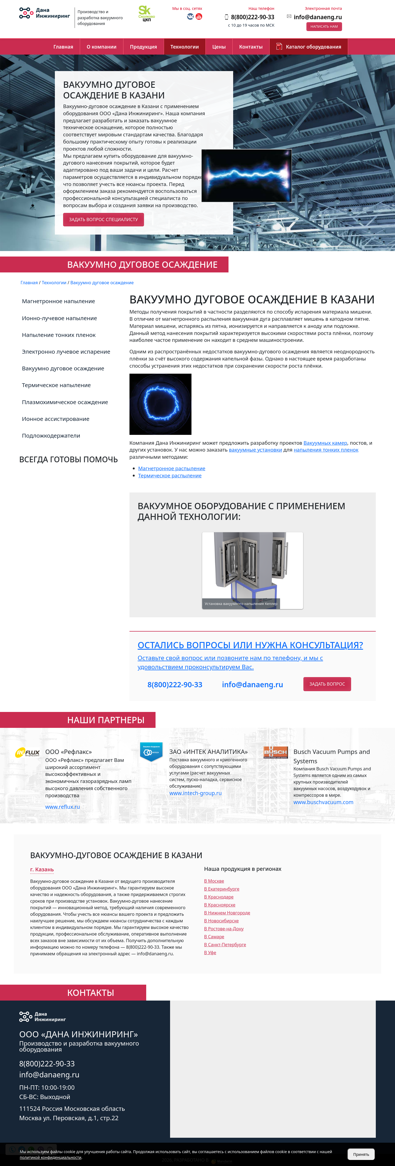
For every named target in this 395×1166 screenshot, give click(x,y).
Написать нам (324, 26)
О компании (102, 46)
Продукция (143, 46)
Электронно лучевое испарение (66, 351)
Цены (219, 46)
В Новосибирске (221, 921)
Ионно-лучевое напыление (59, 318)
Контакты (251, 46)
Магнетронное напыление (58, 301)
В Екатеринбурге (221, 889)
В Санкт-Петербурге (225, 945)
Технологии (185, 46)
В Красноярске (219, 905)
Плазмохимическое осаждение (65, 402)
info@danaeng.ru (318, 17)
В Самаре (214, 937)
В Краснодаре (218, 897)
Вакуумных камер (325, 442)
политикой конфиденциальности (50, 1157)
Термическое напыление (56, 385)
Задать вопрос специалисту (103, 219)
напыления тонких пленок (326, 449)
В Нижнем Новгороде (227, 913)
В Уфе (210, 953)
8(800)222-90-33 (175, 684)
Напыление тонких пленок (59, 335)
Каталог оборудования (314, 46)
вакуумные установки (255, 449)
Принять (361, 1154)
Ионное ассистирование (55, 419)
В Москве (214, 881)
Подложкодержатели (51, 435)
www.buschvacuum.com (324, 802)
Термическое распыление (170, 475)
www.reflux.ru (62, 806)
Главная (63, 46)
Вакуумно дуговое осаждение (63, 368)
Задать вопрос (327, 684)
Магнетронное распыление (171, 468)
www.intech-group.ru (195, 793)
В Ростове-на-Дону (224, 929)
